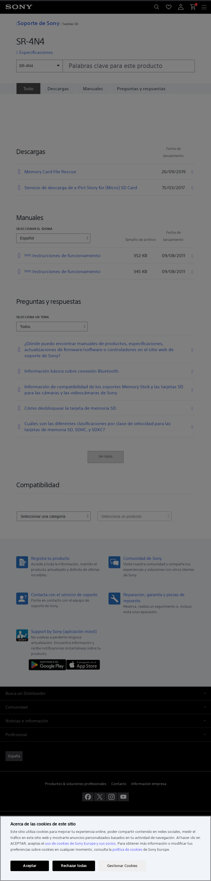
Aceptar (29, 865)
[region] (105, 848)
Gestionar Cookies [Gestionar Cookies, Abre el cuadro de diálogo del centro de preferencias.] (122, 865)
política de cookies (127, 849)
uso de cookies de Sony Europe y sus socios (80, 843)
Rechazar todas (74, 865)
